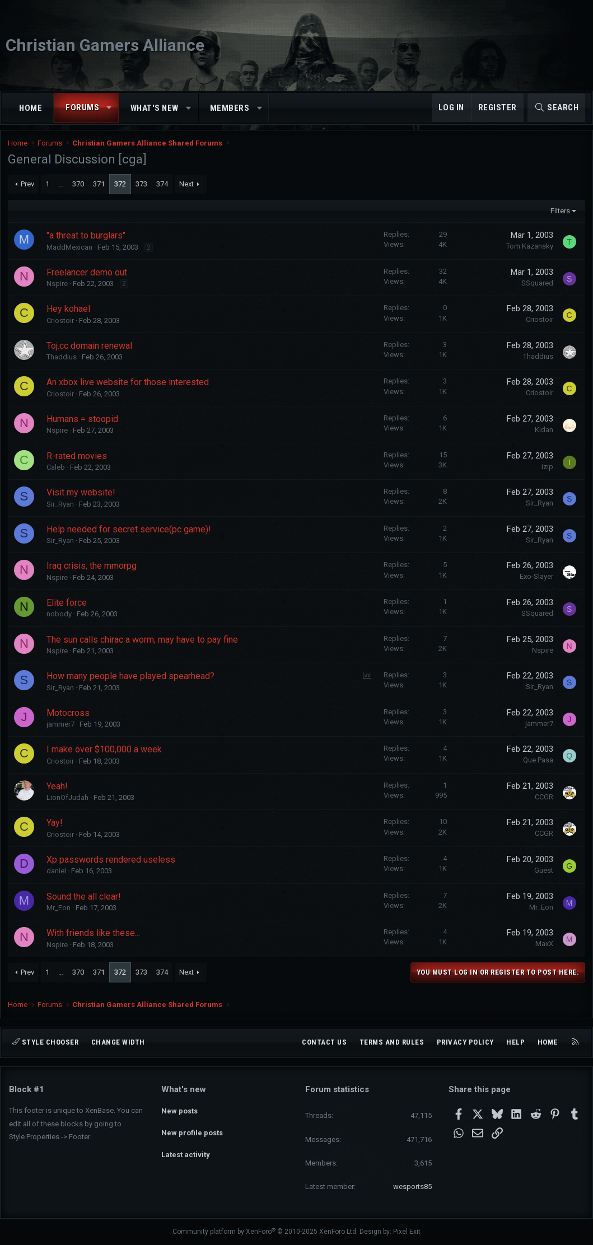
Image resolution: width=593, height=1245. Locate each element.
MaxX (543, 948)
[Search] (556, 107)
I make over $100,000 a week (105, 754)
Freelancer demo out (88, 277)
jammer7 (62, 729)
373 (142, 188)
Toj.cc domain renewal (90, 350)
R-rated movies (78, 460)
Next (187, 188)
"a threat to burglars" (87, 240)
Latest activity (185, 1149)
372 (121, 188)
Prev (28, 188)
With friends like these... (94, 938)
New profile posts (192, 1129)
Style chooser (45, 1042)
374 (163, 188)
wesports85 (412, 1186)
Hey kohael (69, 313)
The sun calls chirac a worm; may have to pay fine (143, 644)
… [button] (61, 188)
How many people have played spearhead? (132, 681)
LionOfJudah (69, 802)
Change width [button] (118, 1042)
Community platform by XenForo (265, 1231)
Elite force (68, 607)
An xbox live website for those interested (129, 387)
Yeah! (58, 790)
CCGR (543, 801)
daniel (57, 876)
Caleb (57, 472)
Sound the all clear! (85, 901)
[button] (109, 107)
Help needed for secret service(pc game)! (130, 533)
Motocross (69, 717)
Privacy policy (465, 1042)
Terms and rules (391, 1042)
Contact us (324, 1042)
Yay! (56, 827)
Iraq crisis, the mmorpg (93, 570)
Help (515, 1042)
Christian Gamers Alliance (105, 45)
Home (30, 108)
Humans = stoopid (83, 424)
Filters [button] (558, 215)
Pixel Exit (407, 1231)
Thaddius (63, 362)
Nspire (58, 288)
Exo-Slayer (535, 581)
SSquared (536, 287)
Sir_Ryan (61, 508)
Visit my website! (82, 497)
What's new (154, 108)
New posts (179, 1109)
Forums (82, 107)
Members (230, 108)
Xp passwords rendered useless (112, 864)
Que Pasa (537, 765)
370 (79, 188)
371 (100, 188)
